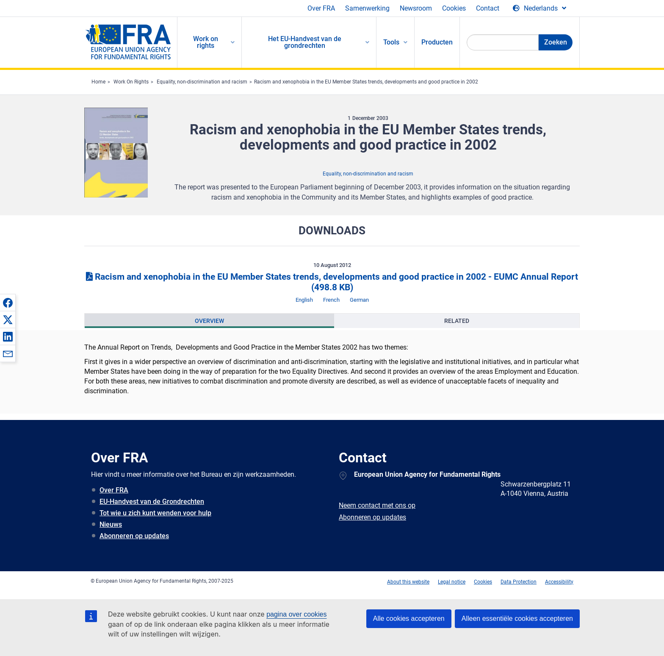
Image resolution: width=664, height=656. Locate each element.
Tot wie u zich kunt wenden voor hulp (155, 513)
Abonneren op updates (134, 536)
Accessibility (559, 582)
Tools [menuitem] (391, 42)
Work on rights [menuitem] (205, 42)
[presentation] (209, 321)
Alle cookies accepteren (409, 618)
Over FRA (321, 8)
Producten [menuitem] (437, 42)
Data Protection (519, 582)
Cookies (454, 8)
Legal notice (451, 582)
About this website (408, 582)
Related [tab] (456, 320)
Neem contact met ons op (377, 505)
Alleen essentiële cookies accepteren (517, 618)
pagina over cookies (296, 614)
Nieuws (111, 524)
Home (98, 82)
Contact (487, 8)
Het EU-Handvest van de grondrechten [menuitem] (304, 42)
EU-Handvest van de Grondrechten (152, 502)
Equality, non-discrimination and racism (202, 82)
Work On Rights (131, 82)
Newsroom (416, 8)
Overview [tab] (209, 320)
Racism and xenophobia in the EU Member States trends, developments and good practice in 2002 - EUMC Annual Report (332, 282)
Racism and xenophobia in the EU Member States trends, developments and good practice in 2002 (366, 82)
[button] (7, 302)
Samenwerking (367, 8)
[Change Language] (539, 8)
